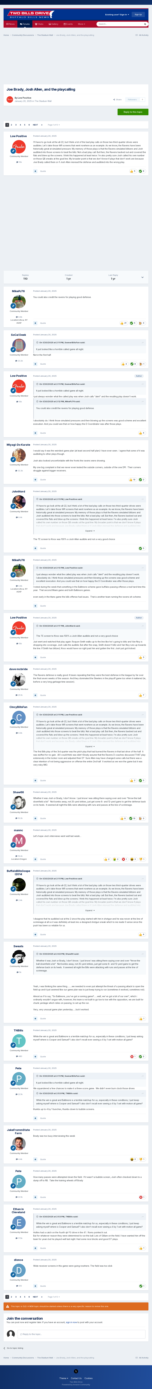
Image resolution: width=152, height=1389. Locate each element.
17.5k (19, 1238)
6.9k (19, 733)
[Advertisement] (76, 62)
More (81, 24)
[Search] (111, 24)
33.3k (19, 470)
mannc (18, 830)
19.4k (19, 856)
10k (19, 162)
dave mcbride (18, 669)
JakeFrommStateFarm (18, 1131)
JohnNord (18, 491)
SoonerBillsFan (72, 342)
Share (117, 99)
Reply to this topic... (31, 1334)
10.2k (19, 818)
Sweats (18, 946)
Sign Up (138, 14)
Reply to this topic (133, 112)
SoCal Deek (18, 334)
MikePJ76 (18, 291)
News (12, 24)
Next (35, 125)
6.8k (19, 317)
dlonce (18, 1259)
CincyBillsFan (18, 707)
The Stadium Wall (43, 101)
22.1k (19, 1094)
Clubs (40, 24)
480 (19, 1056)
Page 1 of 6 (54, 125)
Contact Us (76, 1378)
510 (19, 1286)
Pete (18, 1068)
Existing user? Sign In (117, 14)
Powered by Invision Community (76, 1385)
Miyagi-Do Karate (18, 444)
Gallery (54, 24)
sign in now (71, 1322)
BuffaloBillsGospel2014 (18, 872)
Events (69, 24)
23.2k (19, 361)
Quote (43, 171)
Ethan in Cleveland (18, 1211)
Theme (63, 1378)
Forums (26, 25)
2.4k (19, 900)
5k (19, 972)
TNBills (18, 1030)
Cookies (88, 1378)
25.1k (19, 695)
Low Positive (24, 98)
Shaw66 (18, 792)
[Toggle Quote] (37, 342)
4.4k (19, 1159)
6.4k (19, 517)
